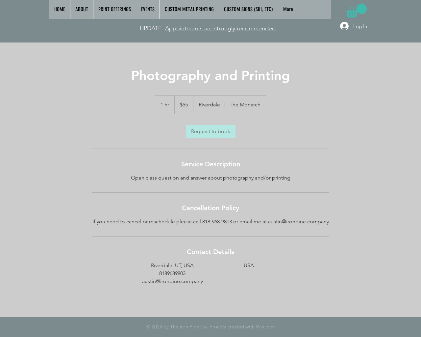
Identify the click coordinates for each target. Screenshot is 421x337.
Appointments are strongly (201, 28)
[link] (356, 10)
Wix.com (265, 326)
